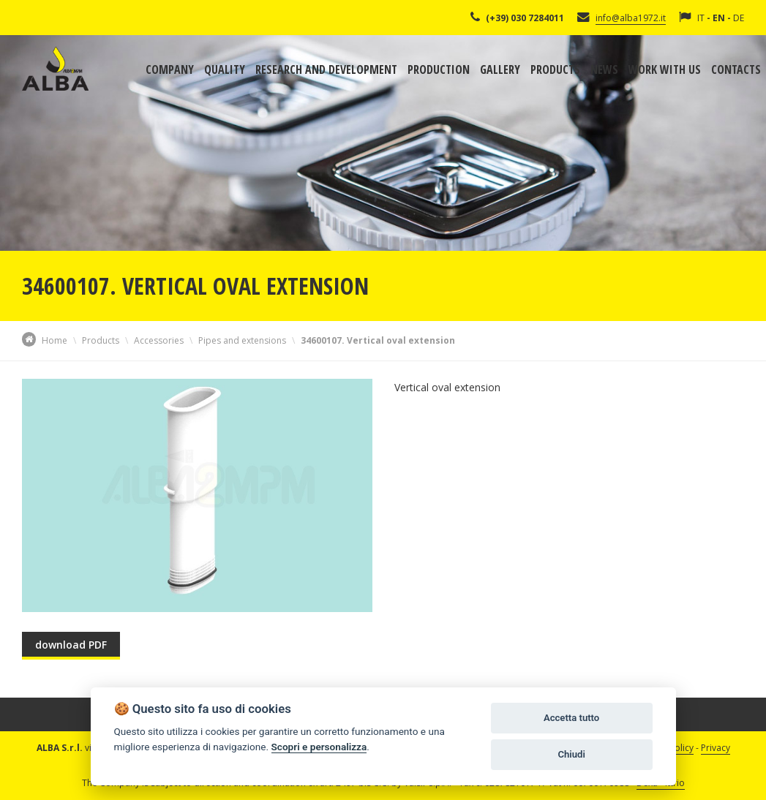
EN (719, 18)
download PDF (71, 645)
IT (701, 18)
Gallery (500, 69)
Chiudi (571, 754)
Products (555, 69)
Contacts (736, 69)
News (604, 69)
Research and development (326, 69)
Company (170, 69)
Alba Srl (55, 69)
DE (738, 18)
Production (439, 69)
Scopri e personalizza (319, 746)
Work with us (664, 69)
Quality (224, 69)
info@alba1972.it (631, 18)
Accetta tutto (571, 717)
